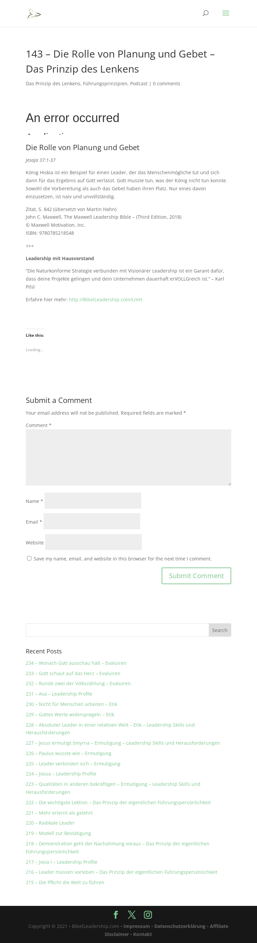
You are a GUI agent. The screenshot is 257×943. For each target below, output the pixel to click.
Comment (39, 425)
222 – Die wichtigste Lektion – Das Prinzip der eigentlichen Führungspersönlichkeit (118, 802)
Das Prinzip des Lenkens (53, 83)
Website (35, 542)
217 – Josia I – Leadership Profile (61, 862)
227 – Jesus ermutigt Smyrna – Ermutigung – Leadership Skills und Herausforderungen (123, 743)
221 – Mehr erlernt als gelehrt (59, 813)
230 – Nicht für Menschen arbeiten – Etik (71, 704)
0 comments (166, 83)
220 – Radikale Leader (50, 823)
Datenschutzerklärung (179, 926)
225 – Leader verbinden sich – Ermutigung (73, 763)
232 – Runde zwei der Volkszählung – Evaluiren (78, 683)
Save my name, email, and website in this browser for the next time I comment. (123, 558)
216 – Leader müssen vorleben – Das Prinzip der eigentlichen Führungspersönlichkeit (122, 872)
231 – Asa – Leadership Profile (59, 694)
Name (34, 501)
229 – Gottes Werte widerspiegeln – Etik (70, 714)
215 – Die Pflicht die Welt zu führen (65, 882)
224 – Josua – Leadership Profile (61, 773)
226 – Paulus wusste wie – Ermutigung (68, 753)
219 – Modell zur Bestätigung (58, 833)
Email (34, 522)
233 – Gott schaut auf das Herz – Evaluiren (73, 673)
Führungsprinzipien (105, 83)
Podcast (139, 83)
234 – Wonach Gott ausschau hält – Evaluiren (76, 663)
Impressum (136, 926)
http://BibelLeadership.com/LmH (105, 299)
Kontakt (142, 934)
